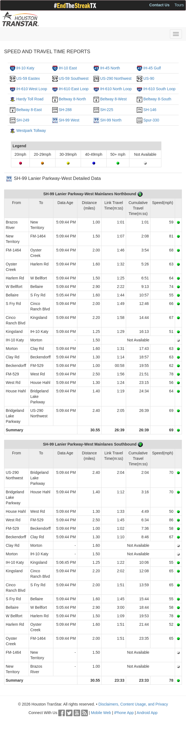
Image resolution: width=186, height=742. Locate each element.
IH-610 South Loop (159, 89)
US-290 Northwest (115, 78)
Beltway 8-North (72, 99)
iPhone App (124, 712)
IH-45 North (110, 68)
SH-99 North (110, 120)
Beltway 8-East (29, 109)
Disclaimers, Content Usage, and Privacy (133, 704)
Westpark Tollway (31, 130)
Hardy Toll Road (29, 99)
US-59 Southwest (74, 78)
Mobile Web (101, 712)
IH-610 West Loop (31, 89)
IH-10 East (68, 68)
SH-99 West (69, 120)
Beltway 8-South (157, 99)
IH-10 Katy (25, 68)
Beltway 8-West (113, 99)
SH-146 (149, 109)
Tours (179, 5)
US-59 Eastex (28, 78)
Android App (147, 712)
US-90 (148, 78)
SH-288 (65, 109)
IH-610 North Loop (116, 89)
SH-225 (106, 109)
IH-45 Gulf (152, 68)
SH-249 (22, 120)
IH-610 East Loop (74, 89)
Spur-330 (151, 120)
